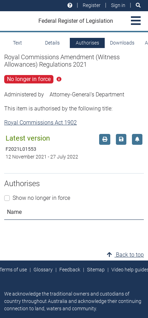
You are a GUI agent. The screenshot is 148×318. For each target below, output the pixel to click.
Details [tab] (52, 43)
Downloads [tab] (122, 43)
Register (92, 5)
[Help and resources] (69, 5)
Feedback (69, 269)
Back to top (125, 254)
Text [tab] (17, 43)
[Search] (138, 5)
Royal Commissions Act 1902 (40, 122)
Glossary (43, 269)
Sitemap (96, 269)
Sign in (118, 5)
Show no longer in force (41, 198)
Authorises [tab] (87, 43)
